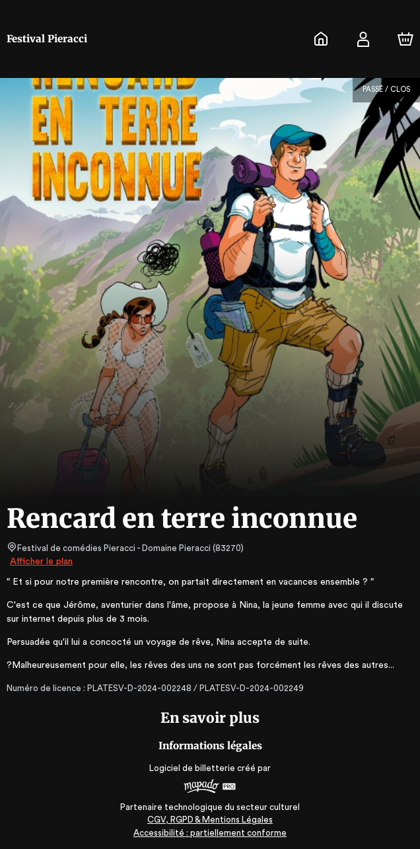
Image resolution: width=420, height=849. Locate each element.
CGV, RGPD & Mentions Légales (210, 820)
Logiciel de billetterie (193, 768)
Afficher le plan (40, 561)
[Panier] (405, 39)
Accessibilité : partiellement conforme (210, 833)
